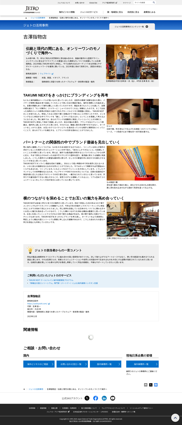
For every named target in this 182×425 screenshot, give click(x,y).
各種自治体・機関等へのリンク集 (123, 412)
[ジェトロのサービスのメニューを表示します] (89, 12)
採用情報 (32, 408)
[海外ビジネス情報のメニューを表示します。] (67, 12)
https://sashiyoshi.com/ (38, 303)
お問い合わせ (79, 3)
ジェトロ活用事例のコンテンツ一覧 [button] (132, 26)
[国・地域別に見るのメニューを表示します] (115, 12)
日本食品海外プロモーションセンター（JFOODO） (91, 412)
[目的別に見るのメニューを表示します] (134, 12)
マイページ (127, 3)
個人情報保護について (89, 408)
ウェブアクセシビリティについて (113, 408)
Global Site (93, 3)
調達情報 (43, 408)
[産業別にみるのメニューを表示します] (150, 12)
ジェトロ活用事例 (38, 17)
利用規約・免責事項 (69, 408)
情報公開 (54, 408)
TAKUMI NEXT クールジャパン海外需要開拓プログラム (51, 280)
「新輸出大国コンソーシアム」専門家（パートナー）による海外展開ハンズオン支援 (63, 283)
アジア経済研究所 (110, 3)
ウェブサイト (47, 73)
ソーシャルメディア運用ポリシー (141, 408)
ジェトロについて (64, 3)
